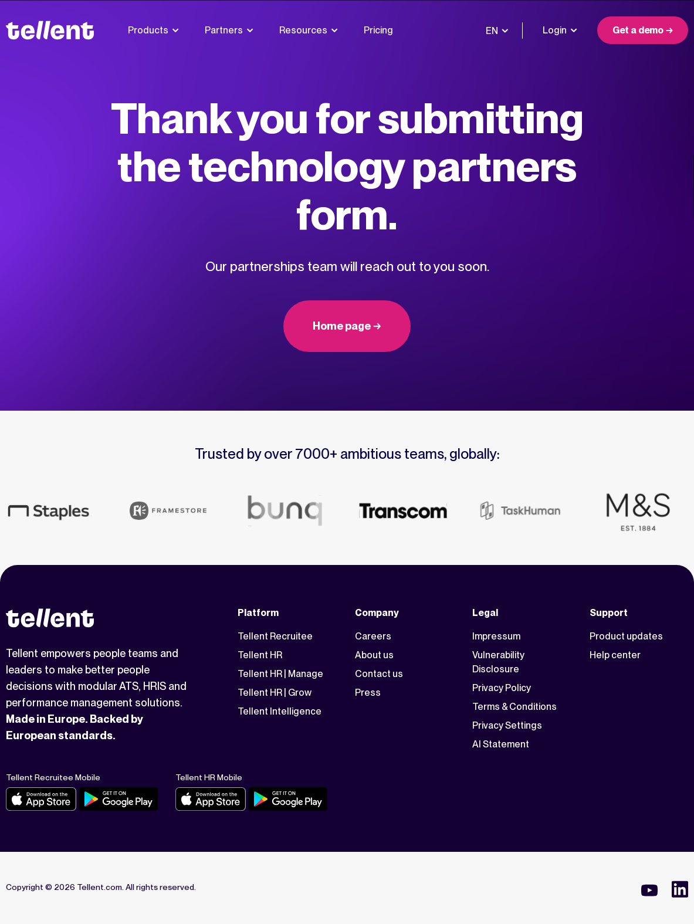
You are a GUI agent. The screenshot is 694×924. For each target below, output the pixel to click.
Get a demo (637, 30)
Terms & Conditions (514, 706)
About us (374, 655)
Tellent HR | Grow (275, 692)
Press (368, 692)
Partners (229, 30)
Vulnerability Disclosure (498, 662)
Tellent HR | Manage (280, 673)
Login (560, 30)
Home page (342, 326)
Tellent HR (260, 655)
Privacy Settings (507, 725)
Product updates (626, 636)
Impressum (496, 636)
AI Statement (500, 744)
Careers (373, 636)
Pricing (378, 30)
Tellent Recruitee (275, 636)
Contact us (379, 673)
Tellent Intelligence (279, 711)
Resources (308, 30)
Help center (615, 655)
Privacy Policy (501, 687)
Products (153, 30)
